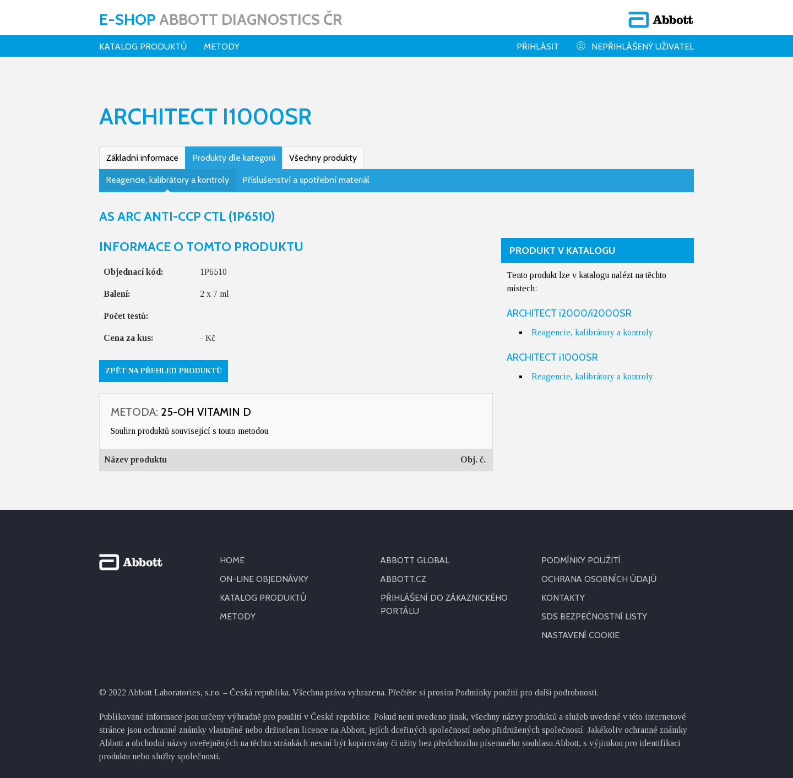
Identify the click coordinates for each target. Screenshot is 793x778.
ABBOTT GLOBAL (415, 553)
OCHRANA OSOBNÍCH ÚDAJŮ (600, 572)
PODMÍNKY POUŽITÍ (581, 553)
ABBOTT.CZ (404, 572)
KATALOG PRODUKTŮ (264, 590)
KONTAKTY (563, 590)
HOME (232, 553)
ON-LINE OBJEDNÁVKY (264, 572)
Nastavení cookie (581, 628)
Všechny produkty (323, 150)
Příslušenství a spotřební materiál (306, 172)
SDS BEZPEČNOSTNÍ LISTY (594, 609)
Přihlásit (538, 46)
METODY (238, 609)
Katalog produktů (143, 46)
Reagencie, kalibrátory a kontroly (167, 172)
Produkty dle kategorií (233, 150)
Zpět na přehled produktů (163, 364)
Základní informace (142, 150)
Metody (222, 46)
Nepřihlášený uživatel (634, 46)
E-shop (220, 19)
